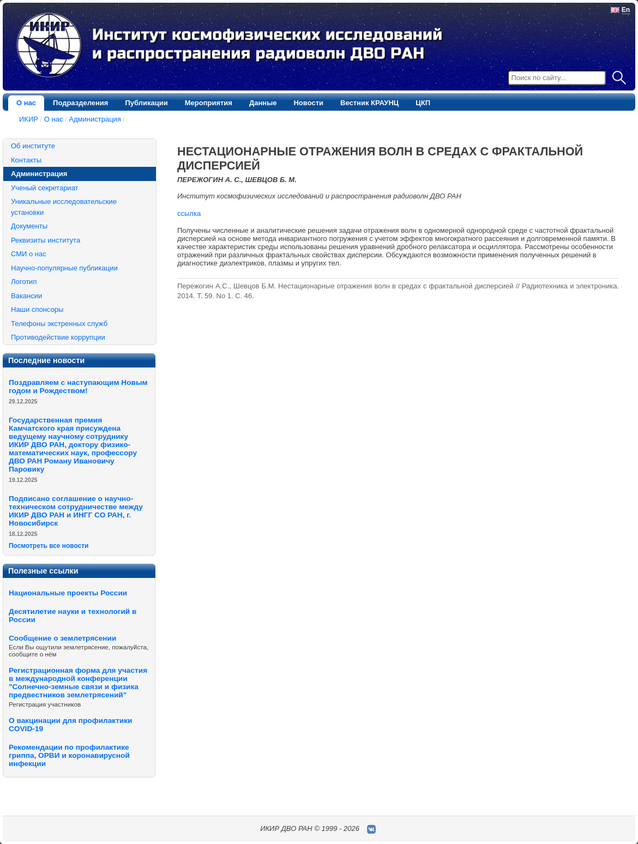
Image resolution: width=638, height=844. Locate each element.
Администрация (95, 119)
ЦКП (423, 103)
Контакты (26, 160)
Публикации (146, 103)
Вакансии (26, 296)
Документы (29, 226)
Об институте (33, 146)
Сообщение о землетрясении (62, 638)
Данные (263, 103)
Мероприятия (208, 103)
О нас (26, 103)
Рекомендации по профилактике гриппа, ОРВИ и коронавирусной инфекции (69, 755)
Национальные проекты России (68, 593)
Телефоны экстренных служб (59, 323)
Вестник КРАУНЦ (369, 103)
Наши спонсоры (37, 309)
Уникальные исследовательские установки (64, 206)
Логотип (24, 282)
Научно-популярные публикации (64, 268)
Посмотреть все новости (48, 546)
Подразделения (80, 103)
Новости (308, 103)
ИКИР (28, 119)
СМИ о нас (28, 254)
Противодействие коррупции (58, 337)
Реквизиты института (45, 240)
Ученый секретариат (45, 188)
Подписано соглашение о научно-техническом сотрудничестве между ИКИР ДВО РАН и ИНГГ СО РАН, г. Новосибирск (76, 511)
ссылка (189, 213)
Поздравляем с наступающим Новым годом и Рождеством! (78, 386)
